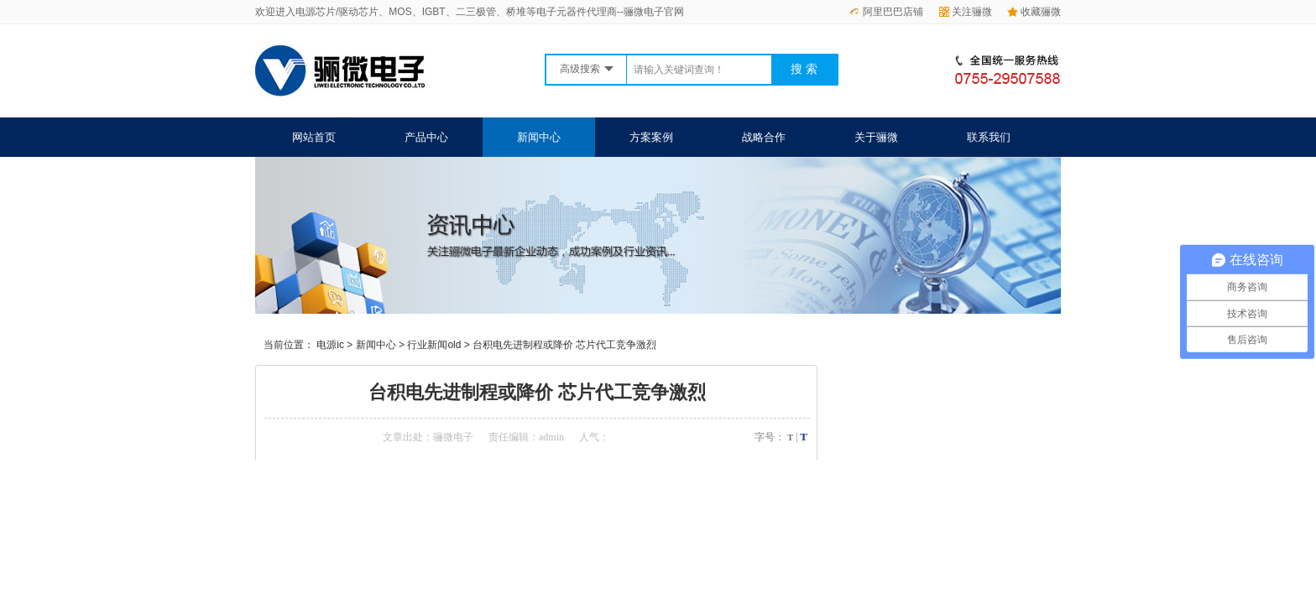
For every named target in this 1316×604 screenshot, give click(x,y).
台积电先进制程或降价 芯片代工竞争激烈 (564, 345)
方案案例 (651, 137)
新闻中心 (539, 137)
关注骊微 (965, 12)
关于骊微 (876, 137)
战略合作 (764, 137)
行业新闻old (434, 345)
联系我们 (988, 137)
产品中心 (426, 137)
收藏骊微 (1034, 12)
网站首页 (314, 137)
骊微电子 (453, 437)
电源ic (330, 345)
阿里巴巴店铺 (886, 12)
